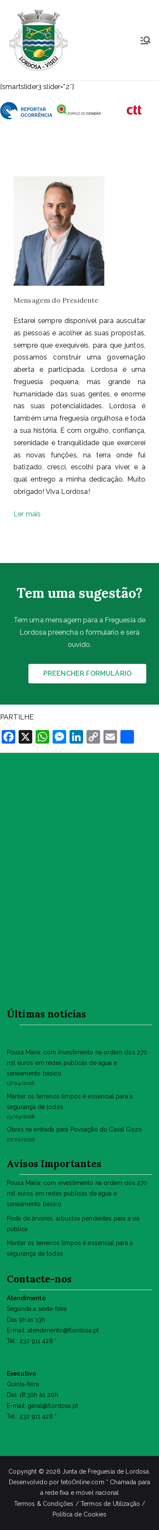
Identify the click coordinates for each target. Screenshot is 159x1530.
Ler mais (28, 514)
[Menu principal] (145, 40)
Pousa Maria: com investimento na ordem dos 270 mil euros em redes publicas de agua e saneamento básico (77, 1193)
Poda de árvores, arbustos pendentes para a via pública (73, 1223)
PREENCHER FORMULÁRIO (87, 673)
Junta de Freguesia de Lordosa (105, 1471)
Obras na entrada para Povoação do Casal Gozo (74, 1129)
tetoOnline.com (82, 1482)
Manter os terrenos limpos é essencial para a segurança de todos (70, 1101)
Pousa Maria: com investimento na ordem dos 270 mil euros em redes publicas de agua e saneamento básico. (77, 1063)
